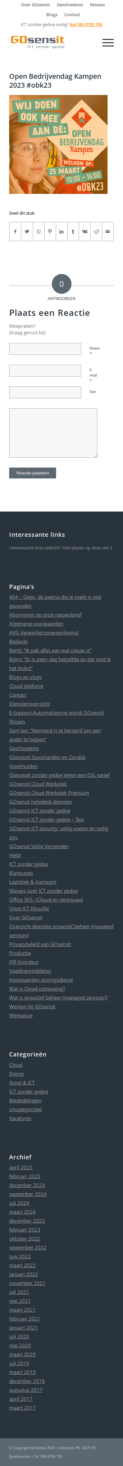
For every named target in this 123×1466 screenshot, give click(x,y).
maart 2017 (22, 1407)
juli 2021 (19, 1292)
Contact (72, 14)
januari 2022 (23, 1274)
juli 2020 (19, 1336)
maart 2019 (22, 1372)
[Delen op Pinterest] (50, 231)
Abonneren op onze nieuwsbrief (45, 614)
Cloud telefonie (26, 686)
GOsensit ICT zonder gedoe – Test (46, 819)
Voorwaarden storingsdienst (41, 979)
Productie (20, 953)
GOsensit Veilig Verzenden (39, 846)
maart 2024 (22, 1211)
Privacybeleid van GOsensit (40, 944)
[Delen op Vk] (84, 231)
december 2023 (27, 1220)
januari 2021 (23, 1327)
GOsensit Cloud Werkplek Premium (49, 792)
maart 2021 (22, 1309)
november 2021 (27, 1283)
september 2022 (28, 1247)
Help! (15, 855)
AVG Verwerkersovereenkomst (43, 632)
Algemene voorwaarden (36, 623)
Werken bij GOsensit (32, 1006)
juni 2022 (20, 1256)
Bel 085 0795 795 (86, 24)
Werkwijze (20, 1015)
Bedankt (18, 641)
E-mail (93, 375)
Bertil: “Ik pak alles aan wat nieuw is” (50, 650)
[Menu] (105, 42)
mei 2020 (20, 1345)
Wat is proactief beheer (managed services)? (58, 997)
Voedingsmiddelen (30, 970)
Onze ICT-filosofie (29, 908)
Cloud (15, 1064)
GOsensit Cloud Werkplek (38, 783)
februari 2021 (24, 1318)
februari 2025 (24, 1176)
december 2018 (27, 1381)
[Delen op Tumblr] (73, 231)
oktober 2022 (24, 1238)
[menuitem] (35, 4)
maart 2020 (22, 1354)
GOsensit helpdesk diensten (40, 801)
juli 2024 (19, 1203)
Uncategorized (25, 1109)
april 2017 (20, 1398)
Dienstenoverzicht (29, 703)
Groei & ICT (22, 1082)
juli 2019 (19, 1363)
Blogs (51, 14)
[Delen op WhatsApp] (38, 231)
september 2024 (28, 1194)
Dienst (16, 1073)
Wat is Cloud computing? (37, 988)
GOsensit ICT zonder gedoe (39, 810)
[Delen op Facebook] (15, 231)
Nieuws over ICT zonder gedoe (43, 890)
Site (93, 391)
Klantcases (21, 873)
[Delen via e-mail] (107, 231)
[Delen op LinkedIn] (61, 231)
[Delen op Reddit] (96, 231)
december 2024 (27, 1185)
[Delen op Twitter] (26, 231)
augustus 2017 (26, 1390)
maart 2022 (22, 1265)
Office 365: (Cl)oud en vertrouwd (46, 899)
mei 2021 (20, 1301)
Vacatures (20, 1118)
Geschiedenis (24, 748)
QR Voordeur (24, 962)
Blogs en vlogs (25, 677)
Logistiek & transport (32, 881)
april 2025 (20, 1167)
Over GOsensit (25, 917)
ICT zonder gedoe (28, 864)
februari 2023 (24, 1229)
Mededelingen (25, 1100)
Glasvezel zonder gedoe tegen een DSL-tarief (59, 775)
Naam (95, 351)
